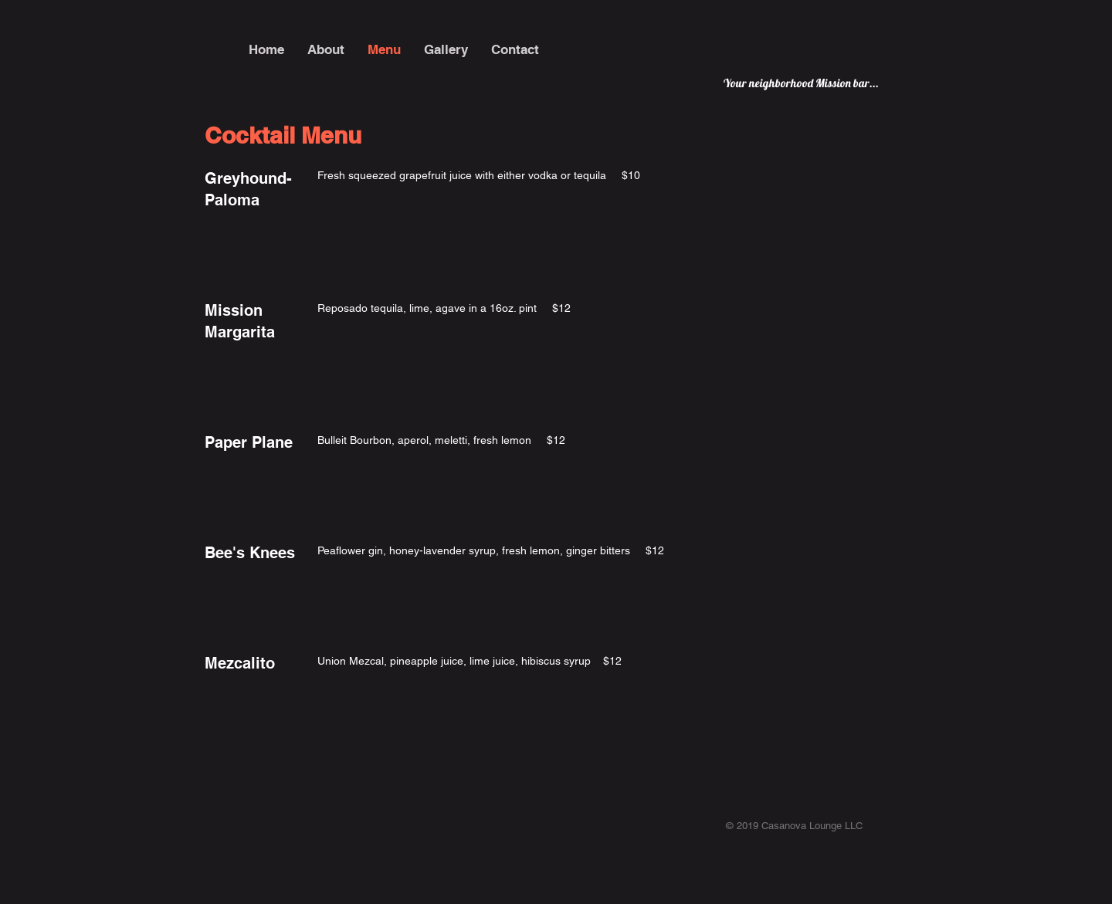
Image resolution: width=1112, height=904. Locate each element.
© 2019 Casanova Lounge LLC (794, 825)
